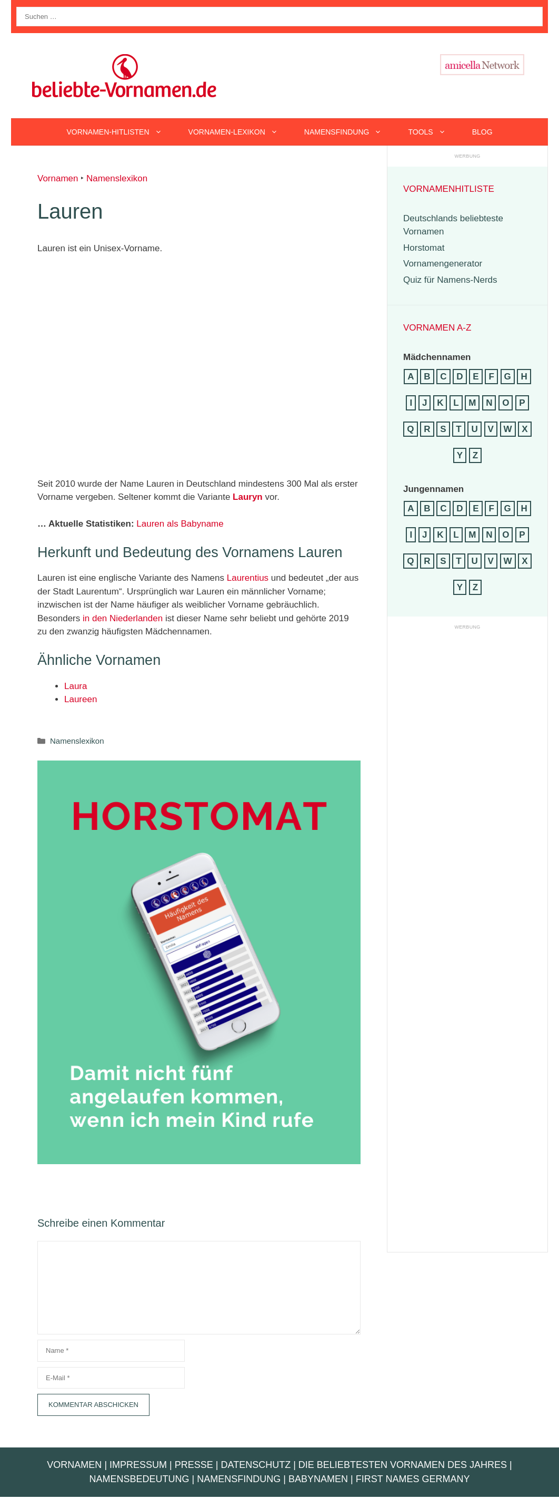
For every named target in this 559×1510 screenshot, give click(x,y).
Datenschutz (256, 1465)
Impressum (138, 1465)
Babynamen (318, 1479)
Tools (433, 132)
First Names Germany (413, 1479)
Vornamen (57, 178)
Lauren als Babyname (179, 524)
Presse (194, 1465)
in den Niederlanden (123, 618)
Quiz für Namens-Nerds (450, 280)
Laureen (80, 699)
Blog (482, 132)
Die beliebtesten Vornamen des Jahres (402, 1465)
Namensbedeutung (139, 1479)
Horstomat (423, 248)
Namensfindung (349, 132)
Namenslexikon (116, 178)
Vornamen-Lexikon (239, 132)
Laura (75, 686)
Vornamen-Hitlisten (120, 132)
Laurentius (247, 578)
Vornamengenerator (442, 264)
